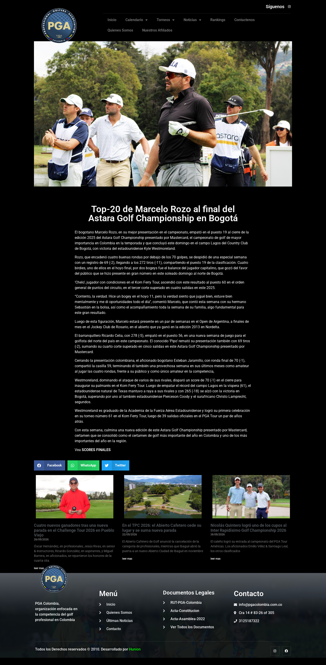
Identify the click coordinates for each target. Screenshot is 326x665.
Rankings (217, 20)
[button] (49, 465)
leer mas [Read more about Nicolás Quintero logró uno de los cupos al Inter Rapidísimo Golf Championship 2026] (216, 558)
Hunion (135, 649)
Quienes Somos (120, 30)
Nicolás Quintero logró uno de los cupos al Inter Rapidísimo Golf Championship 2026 (249, 528)
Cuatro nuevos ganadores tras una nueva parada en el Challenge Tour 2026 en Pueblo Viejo (74, 530)
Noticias (192, 20)
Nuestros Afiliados (157, 30)
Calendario (136, 20)
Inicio (112, 20)
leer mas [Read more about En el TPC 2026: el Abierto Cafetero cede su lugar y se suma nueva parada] (127, 558)
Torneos (166, 20)
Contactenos (244, 20)
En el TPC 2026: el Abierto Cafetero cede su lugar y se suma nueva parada (161, 528)
